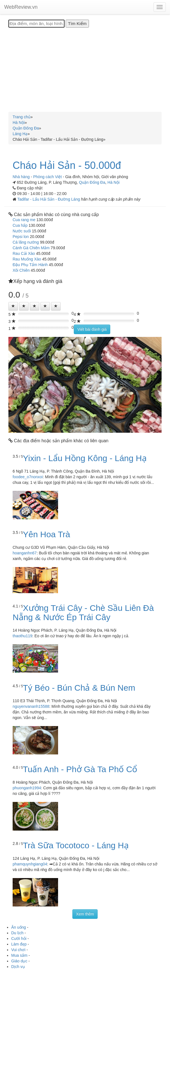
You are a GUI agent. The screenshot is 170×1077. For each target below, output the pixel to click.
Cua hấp (20, 225)
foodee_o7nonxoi (28, 477)
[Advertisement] (85, 69)
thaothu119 (22, 636)
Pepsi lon (21, 236)
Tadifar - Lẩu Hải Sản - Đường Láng (49, 199)
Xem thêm (85, 914)
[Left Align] (13, 306)
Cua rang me (24, 219)
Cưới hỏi (18, 938)
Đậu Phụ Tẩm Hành (30, 264)
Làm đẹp (19, 944)
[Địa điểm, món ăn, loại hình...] (36, 24)
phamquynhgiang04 (30, 864)
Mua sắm (19, 955)
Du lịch (17, 933)
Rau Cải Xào (24, 253)
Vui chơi (18, 949)
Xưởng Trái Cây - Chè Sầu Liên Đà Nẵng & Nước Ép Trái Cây (83, 612)
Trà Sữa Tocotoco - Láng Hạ (76, 845)
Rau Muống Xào (27, 259)
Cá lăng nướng (26, 242)
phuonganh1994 (27, 788)
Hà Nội (113, 182)
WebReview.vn (21, 7)
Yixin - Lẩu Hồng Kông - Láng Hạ (85, 458)
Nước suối (22, 231)
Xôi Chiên (21, 270)
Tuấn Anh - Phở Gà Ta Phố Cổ (80, 769)
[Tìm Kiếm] (77, 24)
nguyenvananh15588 (31, 706)
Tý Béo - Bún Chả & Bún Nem (79, 687)
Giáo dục (19, 961)
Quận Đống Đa (92, 182)
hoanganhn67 (25, 553)
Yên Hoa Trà (46, 534)
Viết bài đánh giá (92, 329)
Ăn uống (18, 927)
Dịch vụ (18, 966)
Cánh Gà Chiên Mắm (31, 248)
